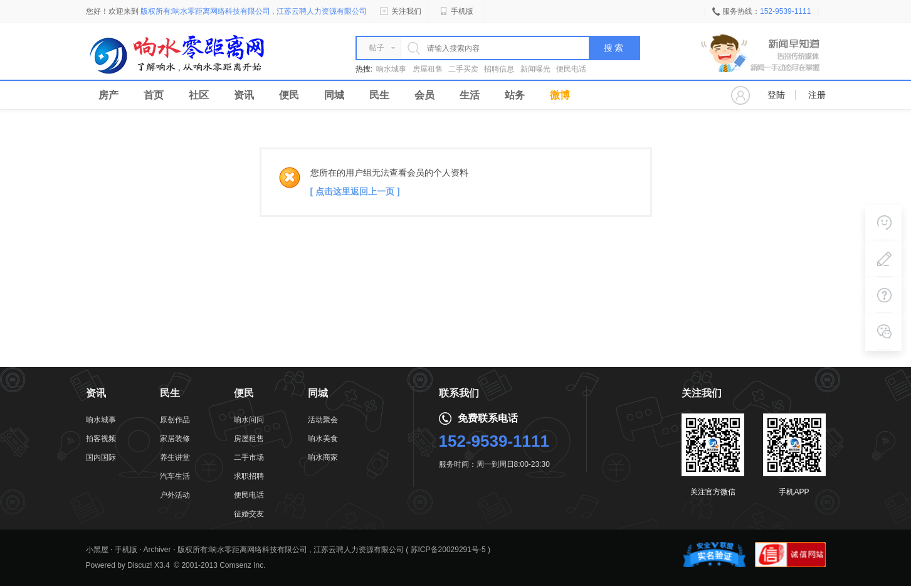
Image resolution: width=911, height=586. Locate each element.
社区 (199, 95)
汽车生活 (175, 476)
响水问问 (249, 419)
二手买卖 (463, 69)
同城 (334, 95)
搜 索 (614, 48)
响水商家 (323, 457)
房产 (108, 95)
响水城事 (391, 69)
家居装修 (175, 438)
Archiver (157, 549)
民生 (379, 95)
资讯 (244, 95)
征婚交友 (249, 513)
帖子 (376, 47)
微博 (560, 95)
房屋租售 (428, 69)
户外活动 (175, 495)
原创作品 (175, 419)
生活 (470, 95)
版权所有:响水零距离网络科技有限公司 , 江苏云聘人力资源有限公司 (290, 549)
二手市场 (249, 457)
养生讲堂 (175, 457)
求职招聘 (249, 476)
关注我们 (400, 11)
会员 (424, 95)
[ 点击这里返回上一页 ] (355, 191)
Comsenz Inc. (242, 565)
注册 (817, 95)
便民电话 (571, 69)
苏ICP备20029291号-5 (448, 549)
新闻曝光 (535, 69)
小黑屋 (97, 549)
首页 (154, 95)
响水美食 (323, 438)
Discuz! (139, 565)
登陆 (776, 95)
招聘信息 (499, 69)
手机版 (456, 11)
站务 (515, 95)
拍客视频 (101, 438)
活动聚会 (323, 419)
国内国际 (101, 457)
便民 (289, 95)
